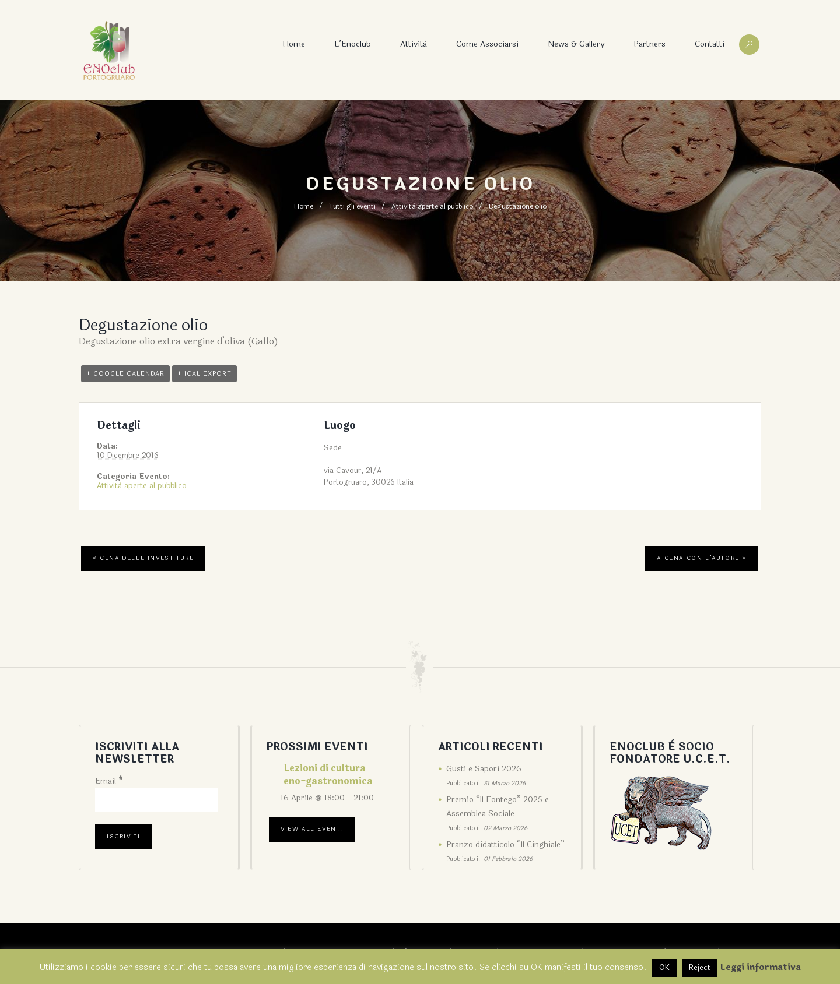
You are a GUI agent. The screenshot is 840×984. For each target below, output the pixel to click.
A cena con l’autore (702, 558)
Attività (413, 44)
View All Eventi (312, 829)
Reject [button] (699, 968)
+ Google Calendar (125, 374)
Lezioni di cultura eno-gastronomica (328, 774)
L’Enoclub (352, 44)
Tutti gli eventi (352, 206)
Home (293, 44)
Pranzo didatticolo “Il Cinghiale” (505, 844)
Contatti (709, 44)
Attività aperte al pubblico (432, 206)
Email (109, 781)
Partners (650, 44)
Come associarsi (487, 44)
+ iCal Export (204, 374)
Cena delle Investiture (143, 558)
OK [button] (664, 968)
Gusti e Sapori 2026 (484, 769)
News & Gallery (576, 44)
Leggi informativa (760, 967)
